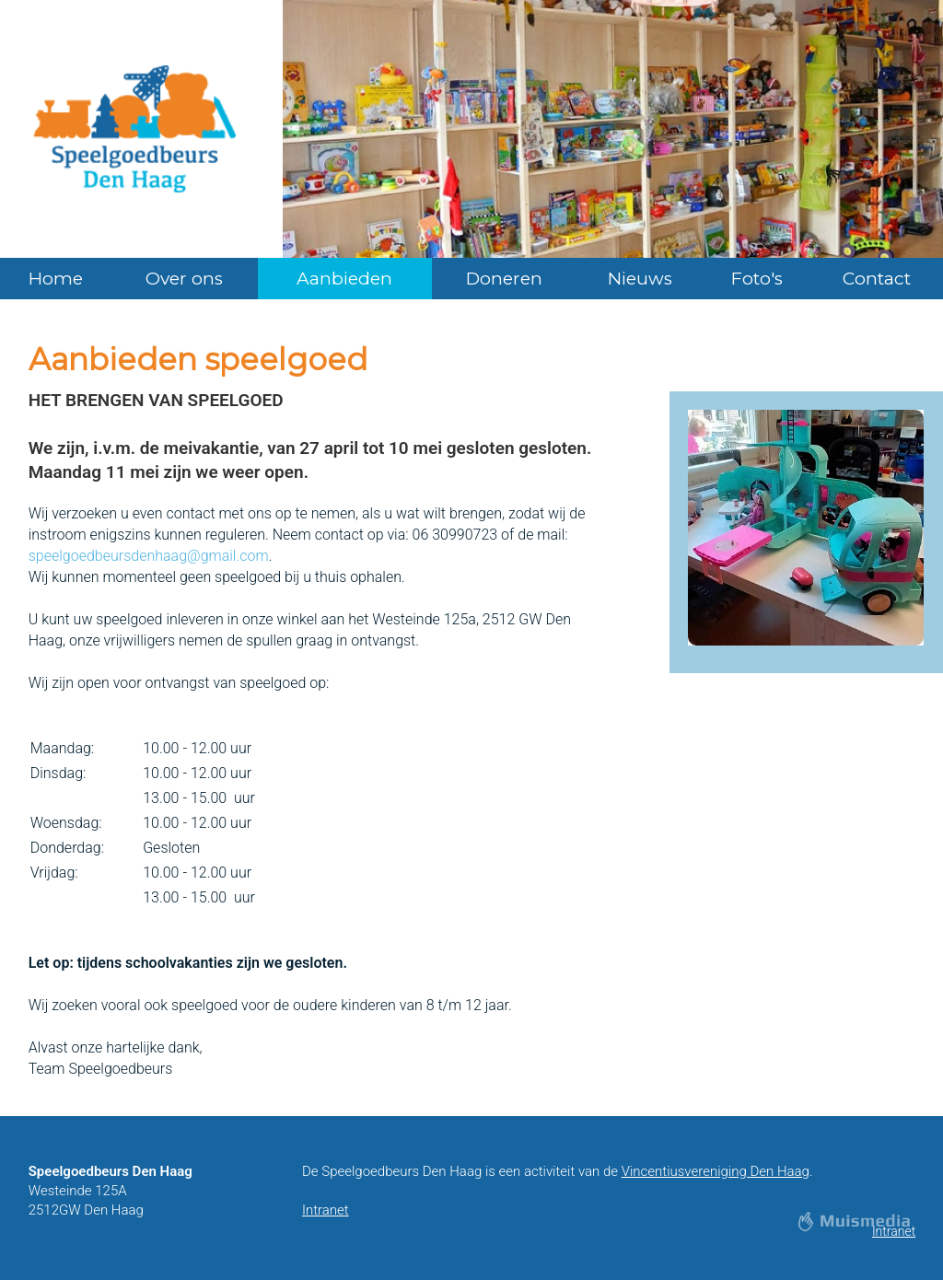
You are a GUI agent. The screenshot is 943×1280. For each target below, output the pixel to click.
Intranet (325, 1210)
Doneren (504, 278)
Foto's (757, 278)
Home (56, 278)
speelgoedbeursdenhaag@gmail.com (149, 555)
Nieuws (640, 278)
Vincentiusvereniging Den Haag (715, 1171)
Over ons (184, 278)
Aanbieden (344, 278)
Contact (877, 278)
